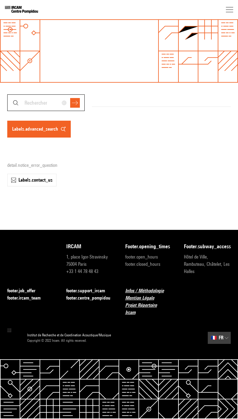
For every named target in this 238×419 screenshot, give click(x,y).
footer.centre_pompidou (89, 298)
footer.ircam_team (27, 298)
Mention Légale (143, 298)
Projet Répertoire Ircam (148, 308)
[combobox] (46, 102)
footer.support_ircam (89, 291)
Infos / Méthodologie (148, 291)
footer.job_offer (25, 291)
